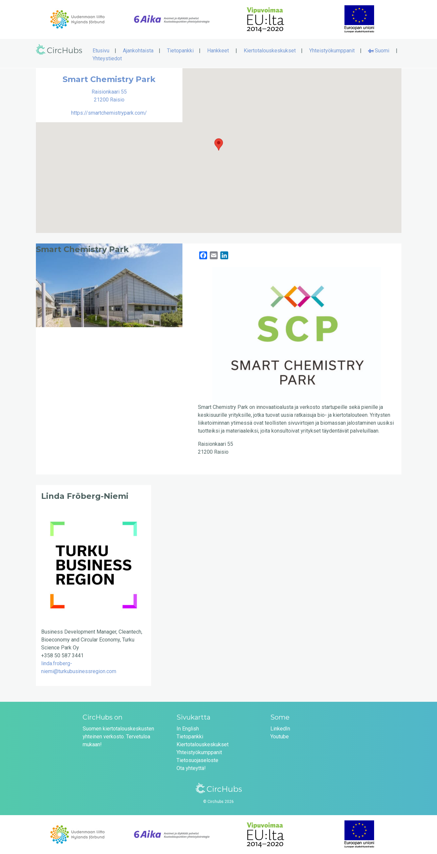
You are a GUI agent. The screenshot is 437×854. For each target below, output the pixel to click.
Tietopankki (180, 50)
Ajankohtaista (138, 50)
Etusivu (101, 50)
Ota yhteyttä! (191, 768)
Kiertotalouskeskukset (270, 50)
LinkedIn (280, 729)
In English (188, 729)
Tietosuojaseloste (197, 760)
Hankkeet (218, 50)
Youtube (279, 736)
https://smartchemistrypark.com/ (109, 113)
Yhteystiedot (107, 58)
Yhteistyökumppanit (332, 50)
